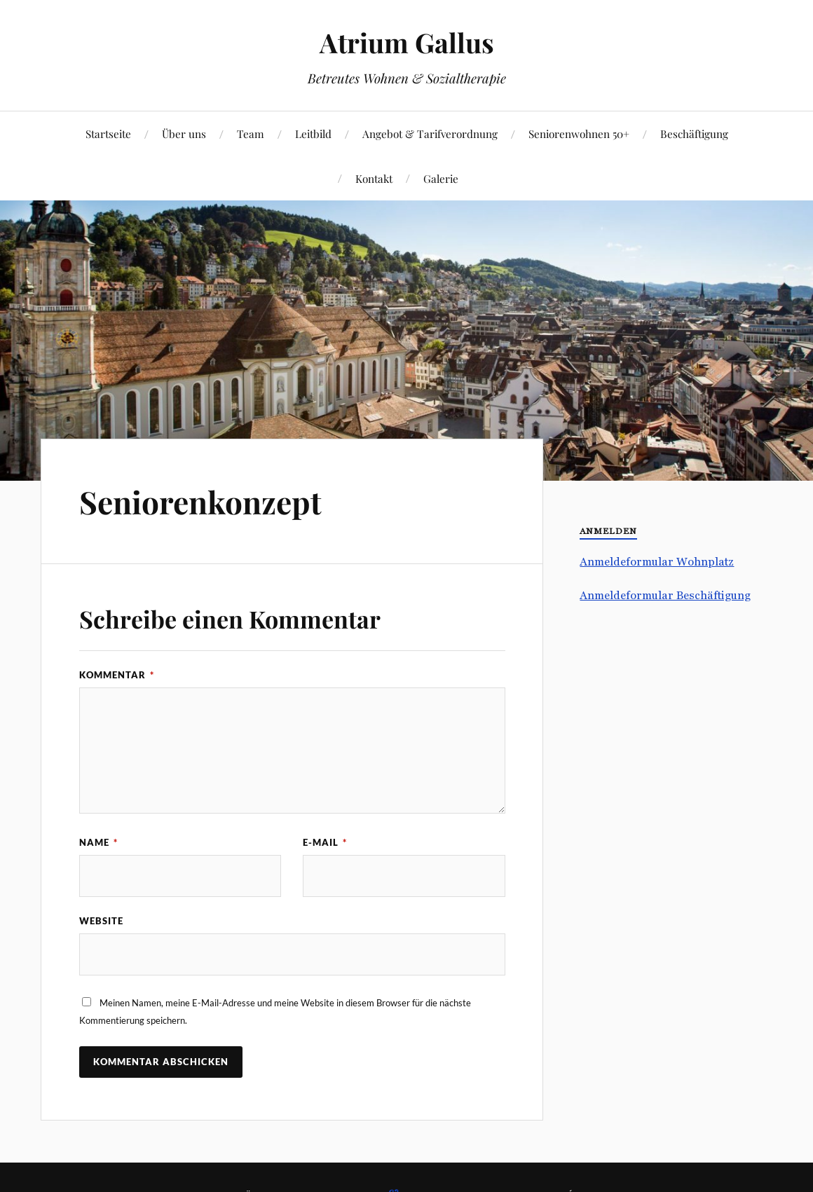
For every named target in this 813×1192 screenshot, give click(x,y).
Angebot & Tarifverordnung (430, 133)
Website (101, 920)
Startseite (108, 133)
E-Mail (325, 842)
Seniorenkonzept (200, 501)
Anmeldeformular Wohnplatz (657, 561)
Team (250, 133)
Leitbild (313, 133)
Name (98, 842)
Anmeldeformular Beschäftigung (665, 595)
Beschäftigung (694, 133)
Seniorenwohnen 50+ (578, 133)
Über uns (184, 133)
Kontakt (373, 178)
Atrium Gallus (407, 42)
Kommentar (116, 674)
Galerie (440, 178)
